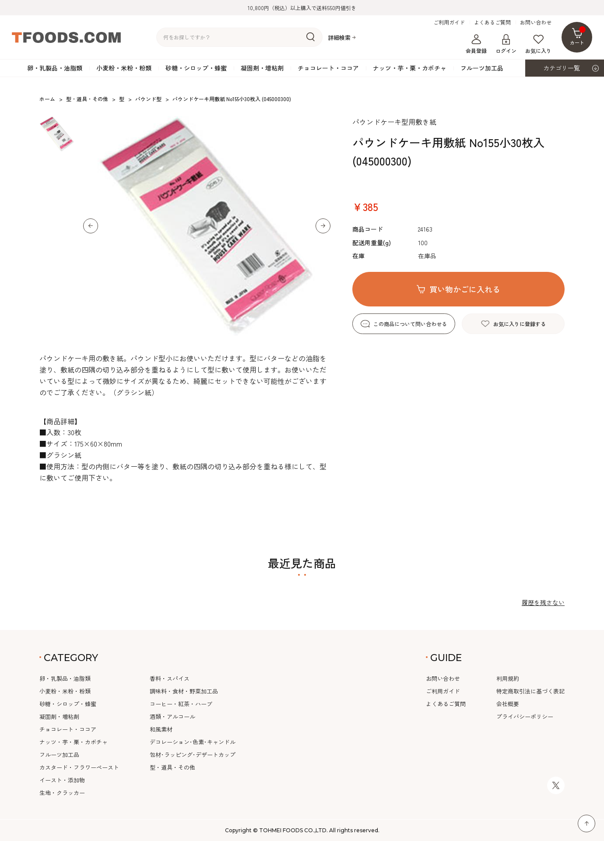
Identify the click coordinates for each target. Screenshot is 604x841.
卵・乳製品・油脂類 (54, 67)
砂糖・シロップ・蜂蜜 (196, 67)
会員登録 (476, 44)
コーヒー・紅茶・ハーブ (181, 704)
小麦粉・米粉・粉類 (123, 67)
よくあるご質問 (492, 22)
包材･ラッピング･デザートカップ (192, 754)
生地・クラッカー (62, 792)
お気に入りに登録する (519, 323)
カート (578, 36)
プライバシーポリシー (524, 716)
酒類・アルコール (172, 716)
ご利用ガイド (449, 22)
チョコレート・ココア (328, 67)
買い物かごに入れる (464, 289)
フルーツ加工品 (481, 67)
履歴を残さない (543, 602)
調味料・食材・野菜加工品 (184, 691)
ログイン (505, 44)
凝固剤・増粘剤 (262, 67)
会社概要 (507, 704)
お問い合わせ (535, 22)
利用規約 (507, 678)
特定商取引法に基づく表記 (530, 691)
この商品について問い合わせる (410, 323)
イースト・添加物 (62, 780)
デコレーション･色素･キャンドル (192, 742)
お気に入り (538, 44)
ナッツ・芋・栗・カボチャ (409, 67)
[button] (90, 225)
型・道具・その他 (172, 767)
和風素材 (161, 729)
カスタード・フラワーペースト (79, 767)
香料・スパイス (170, 678)
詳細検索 (339, 37)
